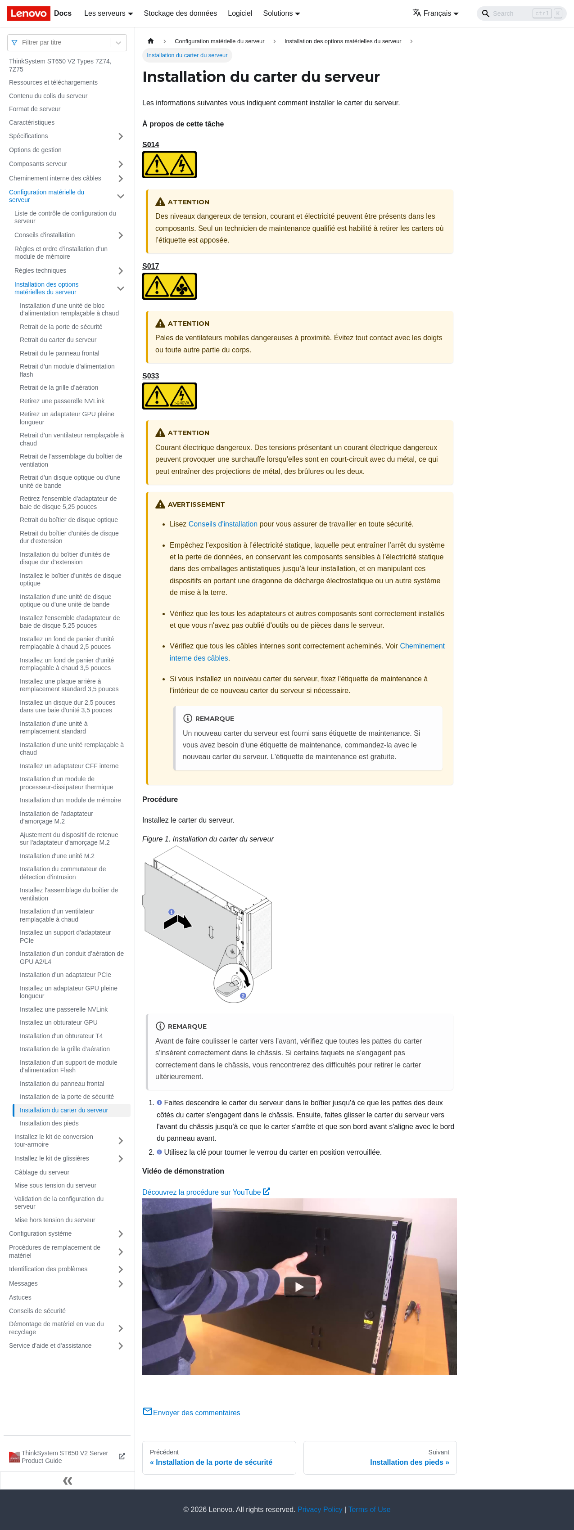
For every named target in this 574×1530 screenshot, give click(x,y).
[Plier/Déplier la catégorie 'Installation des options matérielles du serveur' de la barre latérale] (121, 288)
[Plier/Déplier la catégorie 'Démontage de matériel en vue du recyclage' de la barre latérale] (121, 1328)
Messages (23, 1283)
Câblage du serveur (41, 1172)
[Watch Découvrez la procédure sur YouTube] (300, 1287)
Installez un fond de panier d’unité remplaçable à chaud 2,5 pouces (67, 643)
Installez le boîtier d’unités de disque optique (71, 579)
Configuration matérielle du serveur (46, 196)
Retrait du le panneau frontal (59, 353)
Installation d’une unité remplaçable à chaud (72, 748)
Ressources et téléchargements (53, 82)
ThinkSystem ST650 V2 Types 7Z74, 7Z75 (60, 65)
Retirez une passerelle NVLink (62, 401)
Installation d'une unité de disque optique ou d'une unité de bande (66, 600)
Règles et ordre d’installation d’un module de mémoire (61, 253)
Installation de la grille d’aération (65, 1049)
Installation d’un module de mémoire (70, 800)
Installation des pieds (49, 1123)
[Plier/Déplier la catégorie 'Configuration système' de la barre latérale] (121, 1234)
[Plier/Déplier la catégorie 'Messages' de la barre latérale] (121, 1284)
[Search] (522, 13)
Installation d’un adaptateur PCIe (65, 974)
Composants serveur (38, 163)
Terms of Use (369, 1509)
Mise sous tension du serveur (55, 1185)
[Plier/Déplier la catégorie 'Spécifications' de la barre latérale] (121, 136)
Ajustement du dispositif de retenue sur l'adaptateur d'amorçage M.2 (69, 838)
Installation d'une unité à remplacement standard (54, 727)
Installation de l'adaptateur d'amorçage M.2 (56, 817)
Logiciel (240, 13)
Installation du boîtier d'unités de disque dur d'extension (65, 558)
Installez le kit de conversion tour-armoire (53, 1140)
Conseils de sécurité (37, 1310)
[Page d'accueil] (150, 41)
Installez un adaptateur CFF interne (69, 766)
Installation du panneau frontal (62, 1083)
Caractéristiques (31, 122)
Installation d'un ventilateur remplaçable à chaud (57, 915)
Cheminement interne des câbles (55, 178)
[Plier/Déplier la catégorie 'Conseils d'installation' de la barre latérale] (121, 235)
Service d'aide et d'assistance (50, 1345)
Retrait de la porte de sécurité (61, 326)
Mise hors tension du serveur (54, 1220)
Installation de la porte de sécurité (67, 1096)
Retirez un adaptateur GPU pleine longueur (67, 418)
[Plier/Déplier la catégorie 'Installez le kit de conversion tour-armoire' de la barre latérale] (121, 1141)
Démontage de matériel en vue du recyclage (56, 1328)
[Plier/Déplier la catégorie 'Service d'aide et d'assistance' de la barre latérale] (121, 1346)
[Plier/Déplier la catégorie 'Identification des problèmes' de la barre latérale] (121, 1269)
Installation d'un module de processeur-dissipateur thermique (66, 783)
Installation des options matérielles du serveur (46, 288)
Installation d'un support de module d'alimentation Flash (69, 1066)
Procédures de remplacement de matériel (54, 1251)
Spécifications (28, 136)
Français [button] (431, 13)
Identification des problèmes (48, 1269)
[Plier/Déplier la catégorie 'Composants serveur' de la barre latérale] (121, 164)
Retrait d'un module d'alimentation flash (67, 370)
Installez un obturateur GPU (59, 1022)
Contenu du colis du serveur (48, 95)
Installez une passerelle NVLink (64, 1009)
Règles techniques (40, 270)
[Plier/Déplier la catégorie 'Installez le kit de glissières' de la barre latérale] (121, 1159)
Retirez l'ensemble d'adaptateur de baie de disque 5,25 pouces (68, 502)
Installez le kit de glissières (51, 1158)
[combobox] (23, 42)
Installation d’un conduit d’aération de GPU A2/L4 (72, 957)
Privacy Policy (320, 1509)
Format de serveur (34, 108)
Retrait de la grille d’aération (59, 387)
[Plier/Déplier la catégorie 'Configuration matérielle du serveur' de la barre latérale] (121, 196)
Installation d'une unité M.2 (57, 856)
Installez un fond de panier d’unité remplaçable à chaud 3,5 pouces (67, 664)
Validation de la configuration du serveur (59, 1202)
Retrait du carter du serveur (58, 339)
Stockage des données (180, 13)
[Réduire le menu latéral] (67, 1481)
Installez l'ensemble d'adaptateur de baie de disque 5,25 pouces (70, 622)
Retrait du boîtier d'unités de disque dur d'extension (69, 537)
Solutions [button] (278, 13)
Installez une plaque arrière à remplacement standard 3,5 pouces (69, 685)
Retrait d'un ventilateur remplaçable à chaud (72, 439)
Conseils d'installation (44, 234)
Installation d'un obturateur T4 (61, 1036)
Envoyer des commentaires (191, 1413)
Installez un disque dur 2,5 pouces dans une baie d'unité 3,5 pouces (67, 706)
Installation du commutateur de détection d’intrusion (63, 873)
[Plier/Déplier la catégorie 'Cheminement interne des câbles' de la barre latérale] (121, 178)
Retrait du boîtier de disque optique (69, 519)
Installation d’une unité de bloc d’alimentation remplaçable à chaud (69, 309)
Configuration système (40, 1233)
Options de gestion (35, 149)
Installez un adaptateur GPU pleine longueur (69, 992)
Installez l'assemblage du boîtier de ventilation (69, 894)
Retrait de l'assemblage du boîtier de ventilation (71, 460)
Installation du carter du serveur (64, 1110)
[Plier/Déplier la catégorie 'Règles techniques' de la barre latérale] (121, 271)
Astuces (20, 1297)
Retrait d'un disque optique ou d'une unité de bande (70, 481)
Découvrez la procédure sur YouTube (206, 1192)
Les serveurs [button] (105, 13)
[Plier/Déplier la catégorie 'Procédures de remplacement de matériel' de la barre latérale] (121, 1251)
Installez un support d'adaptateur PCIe (65, 936)
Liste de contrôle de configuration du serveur (65, 217)
